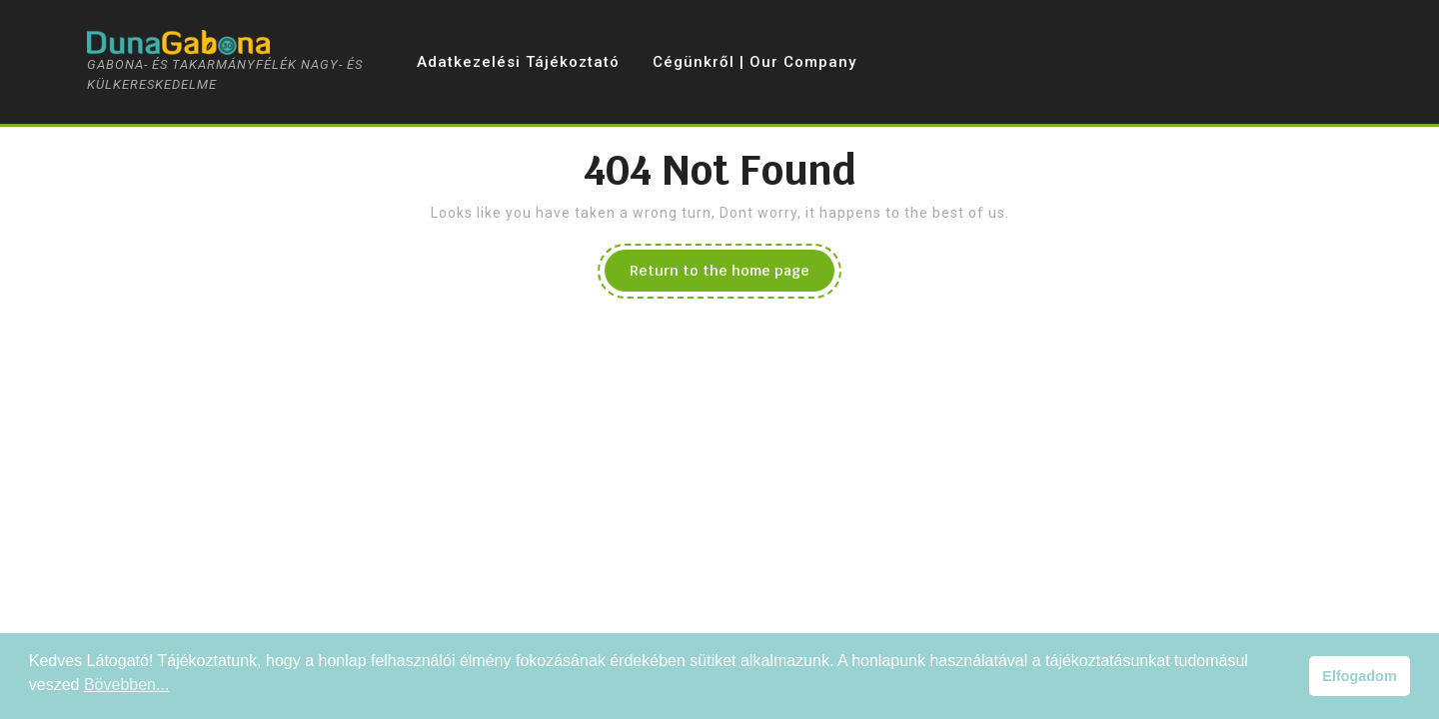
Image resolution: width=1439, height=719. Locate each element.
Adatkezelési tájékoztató (518, 62)
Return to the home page (732, 276)
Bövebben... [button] (126, 684)
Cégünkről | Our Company (754, 62)
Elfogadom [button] (1359, 676)
